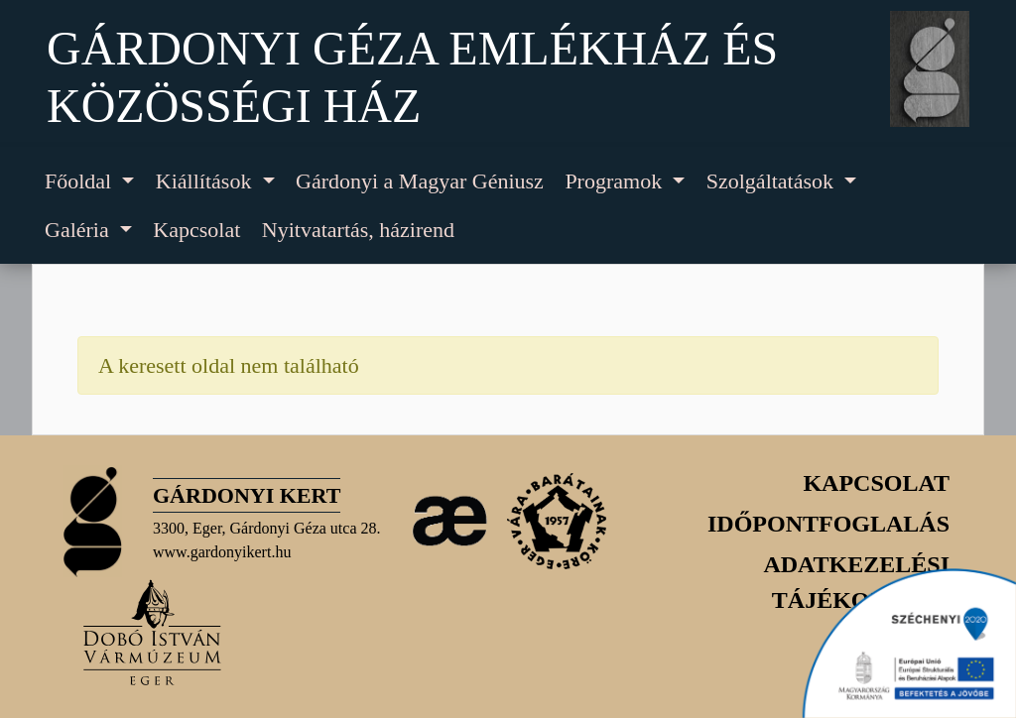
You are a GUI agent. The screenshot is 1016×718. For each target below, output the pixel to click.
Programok (616, 181)
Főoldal (81, 181)
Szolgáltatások (772, 181)
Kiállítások (206, 181)
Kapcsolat (196, 229)
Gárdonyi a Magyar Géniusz (420, 181)
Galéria (79, 229)
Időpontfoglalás (828, 524)
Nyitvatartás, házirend (358, 229)
